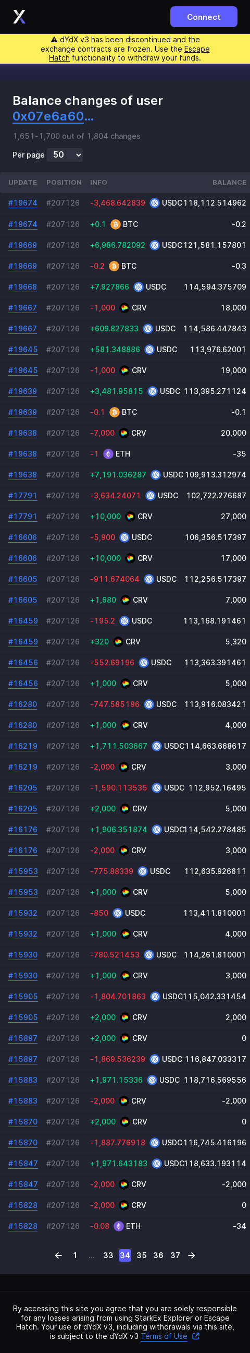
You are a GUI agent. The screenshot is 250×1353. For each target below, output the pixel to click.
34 (125, 1255)
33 (108, 1255)
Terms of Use (170, 1336)
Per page (28, 155)
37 (175, 1255)
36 (158, 1255)
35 (141, 1255)
